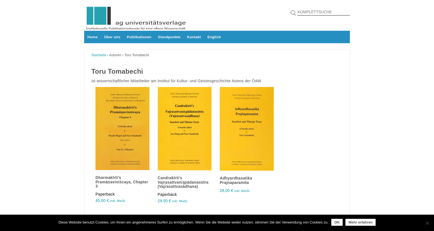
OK (337, 222)
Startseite (98, 55)
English (214, 37)
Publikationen (139, 37)
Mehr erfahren (360, 222)
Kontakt (194, 37)
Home (92, 37)
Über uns (112, 37)
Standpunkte (169, 37)
